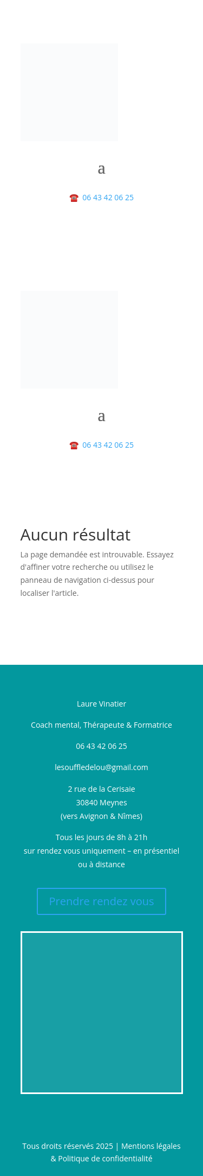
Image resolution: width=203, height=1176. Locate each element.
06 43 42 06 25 (101, 197)
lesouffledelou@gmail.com (101, 767)
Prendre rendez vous (101, 901)
